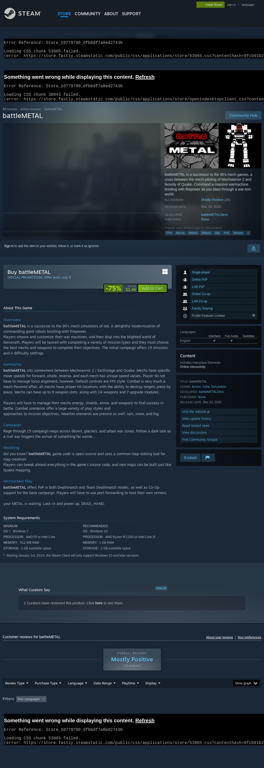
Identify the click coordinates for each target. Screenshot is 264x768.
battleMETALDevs (214, 221)
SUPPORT (131, 13)
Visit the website (196, 418)
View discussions (194, 439)
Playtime (128, 689)
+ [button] (248, 239)
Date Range (103, 689)
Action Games (31, 115)
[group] (132, 705)
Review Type (14, 689)
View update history (196, 425)
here (99, 609)
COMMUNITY (88, 13)
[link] (120, 294)
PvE (226, 239)
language (248, 4)
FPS (169, 239)
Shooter (238, 239)
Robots (206, 239)
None (205, 225)
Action (196, 393)
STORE (64, 13)
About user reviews (219, 643)
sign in (231, 4)
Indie (206, 393)
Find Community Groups (199, 446)
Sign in (9, 252)
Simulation (218, 393)
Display (150, 689)
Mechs (180, 239)
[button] (152, 294)
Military (193, 239)
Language (75, 689)
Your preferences (249, 643)
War (217, 239)
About (111, 13)
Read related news (195, 432)
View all (161, 594)
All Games (10, 115)
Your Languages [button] (29, 705)
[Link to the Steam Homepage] (27, 17)
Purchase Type (46, 689)
